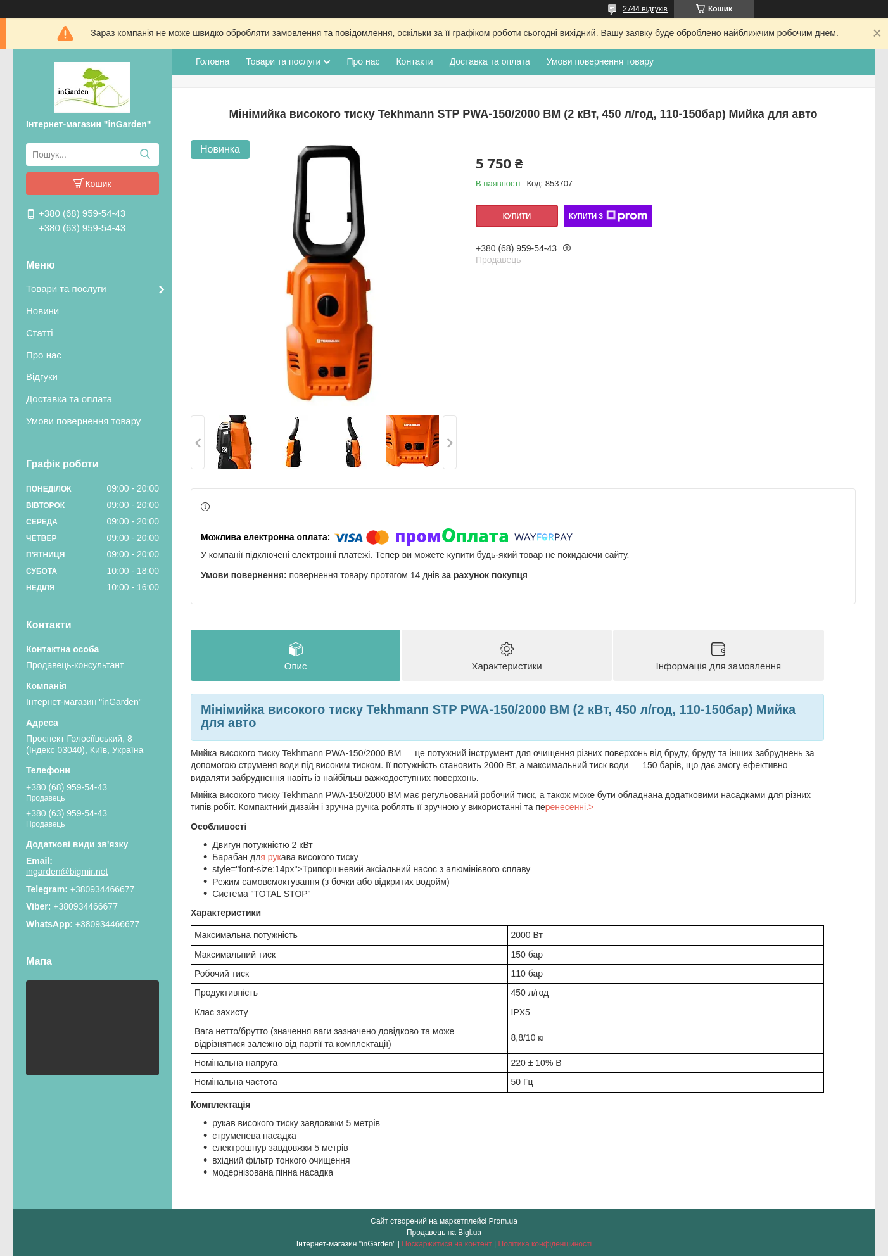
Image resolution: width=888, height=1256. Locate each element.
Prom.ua (503, 1221)
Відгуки (42, 376)
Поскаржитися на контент (447, 1244)
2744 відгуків (645, 8)
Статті (39, 332)
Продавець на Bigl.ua (444, 1232)
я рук (270, 857)
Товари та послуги (66, 288)
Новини (42, 310)
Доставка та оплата (69, 398)
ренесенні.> (569, 807)
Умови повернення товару (83, 420)
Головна (212, 61)
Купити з (608, 216)
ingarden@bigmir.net (67, 871)
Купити (517, 216)
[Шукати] (144, 154)
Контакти (414, 61)
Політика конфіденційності (545, 1244)
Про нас (43, 355)
